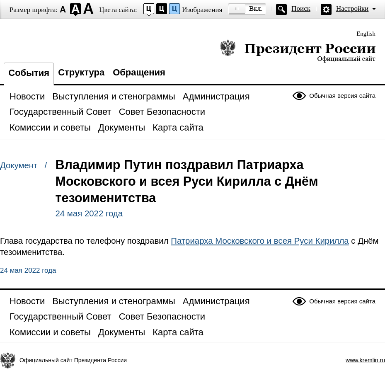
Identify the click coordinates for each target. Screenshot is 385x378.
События (28, 73)
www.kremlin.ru (365, 360)
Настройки (352, 8)
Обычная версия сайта (342, 95)
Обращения (139, 72)
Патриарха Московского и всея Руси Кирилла (260, 240)
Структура (81, 72)
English (365, 33)
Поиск (300, 8)
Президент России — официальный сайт (297, 51)
